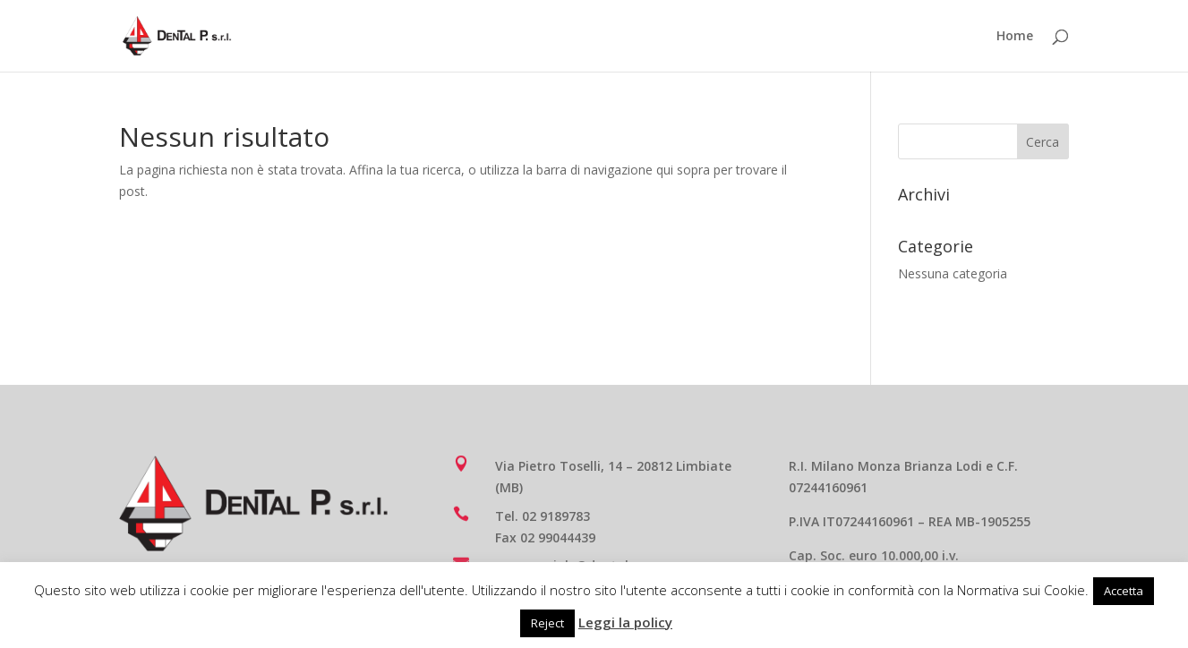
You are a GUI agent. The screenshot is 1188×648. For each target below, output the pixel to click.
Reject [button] (547, 623)
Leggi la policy (625, 622)
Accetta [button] (1123, 591)
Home (1014, 37)
